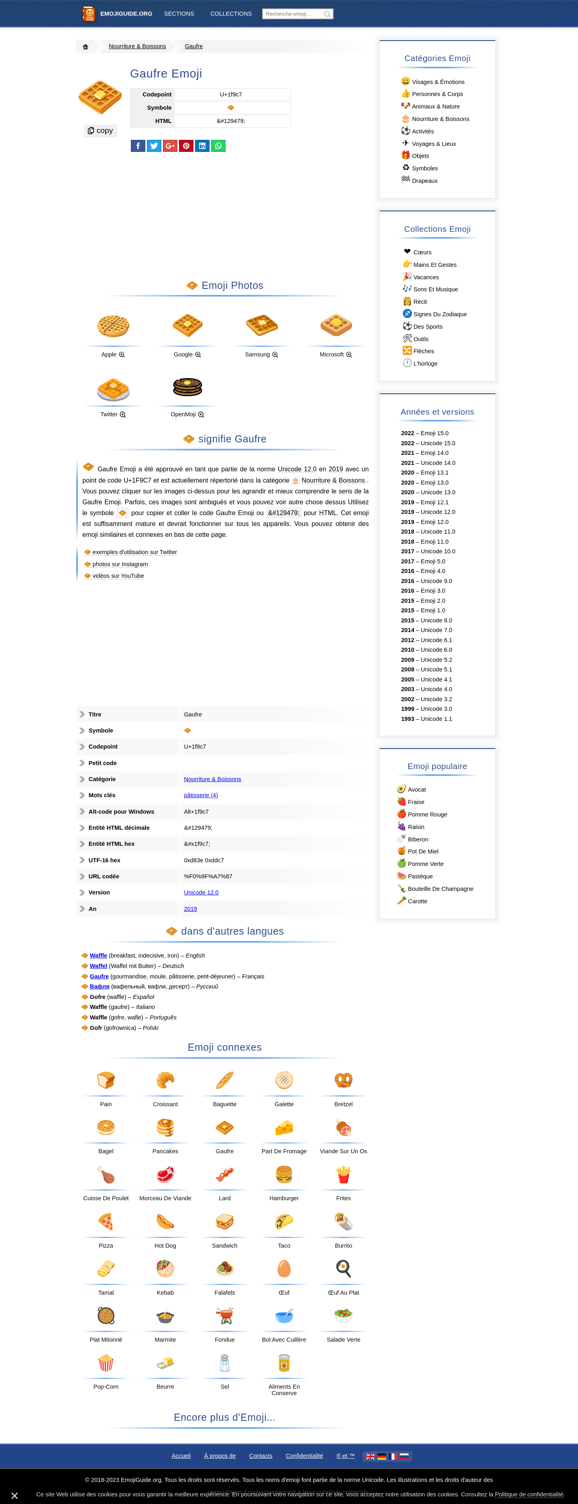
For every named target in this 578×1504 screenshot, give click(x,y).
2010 (407, 650)
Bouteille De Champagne (435, 888)
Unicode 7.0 (436, 630)
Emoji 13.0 (434, 482)
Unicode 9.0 (436, 581)
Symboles (419, 168)
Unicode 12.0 (297, 469)
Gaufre (194, 46)
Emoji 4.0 (433, 571)
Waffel (98, 966)
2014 (407, 630)
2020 (407, 472)
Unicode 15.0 (438, 443)
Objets (414, 155)
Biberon (412, 839)
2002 (407, 699)
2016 (407, 571)
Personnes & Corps (431, 93)
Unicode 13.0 (438, 492)
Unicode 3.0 (436, 709)
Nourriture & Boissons (137, 46)
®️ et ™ (345, 1456)
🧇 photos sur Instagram (116, 564)
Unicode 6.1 (436, 640)
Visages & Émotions (432, 81)
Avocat (411, 789)
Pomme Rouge (422, 814)
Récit (414, 301)
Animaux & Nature (430, 106)
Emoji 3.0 (433, 590)
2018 (407, 531)
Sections (179, 13)
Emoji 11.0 (434, 541)
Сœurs (416, 252)
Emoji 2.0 (433, 601)
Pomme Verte (420, 863)
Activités (417, 131)
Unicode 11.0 (438, 531)
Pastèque (414, 876)
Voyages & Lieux (428, 143)
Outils (414, 338)
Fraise (410, 801)
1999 (407, 709)
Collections (231, 13)
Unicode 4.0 (436, 689)
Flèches (417, 350)
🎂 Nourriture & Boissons (329, 480)
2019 (336, 469)
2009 (407, 660)
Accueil (181, 1456)
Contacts (261, 1456)
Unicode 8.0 (436, 620)
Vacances (420, 276)
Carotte (411, 900)
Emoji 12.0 (434, 522)
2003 (407, 689)
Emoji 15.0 (434, 433)
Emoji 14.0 (434, 453)
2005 (407, 679)
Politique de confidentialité (529, 1494)
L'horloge (419, 363)
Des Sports (421, 326)
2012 (407, 640)
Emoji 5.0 (433, 561)
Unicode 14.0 (438, 463)
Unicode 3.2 (436, 699)
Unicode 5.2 (436, 660)
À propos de (220, 1456)
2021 (407, 453)
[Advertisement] (224, 215)
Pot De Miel (417, 851)
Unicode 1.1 (436, 719)
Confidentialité (304, 1456)
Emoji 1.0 (433, 610)
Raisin (410, 826)
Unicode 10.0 (438, 551)
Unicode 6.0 (436, 650)
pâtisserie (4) (201, 795)
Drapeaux (419, 180)
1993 (407, 719)
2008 (407, 669)
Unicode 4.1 (436, 679)
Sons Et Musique (429, 288)
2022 (407, 433)
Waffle (98, 955)
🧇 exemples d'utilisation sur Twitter (130, 552)
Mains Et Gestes (428, 264)
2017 (407, 551)
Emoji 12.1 (434, 502)
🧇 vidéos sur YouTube (114, 576)
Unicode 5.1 (436, 669)
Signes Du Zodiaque (434, 313)
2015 (407, 601)
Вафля (100, 986)
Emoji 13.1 (434, 472)
